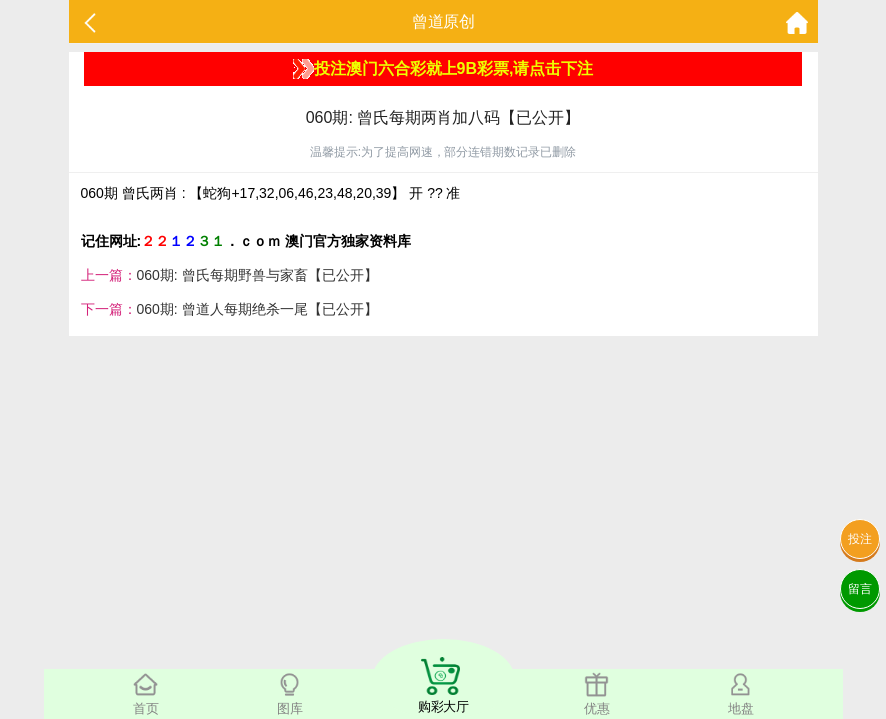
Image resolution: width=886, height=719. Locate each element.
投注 (860, 539)
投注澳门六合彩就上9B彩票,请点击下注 (443, 69)
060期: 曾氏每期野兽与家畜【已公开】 (257, 275)
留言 (860, 589)
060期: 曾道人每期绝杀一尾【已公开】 (257, 309)
